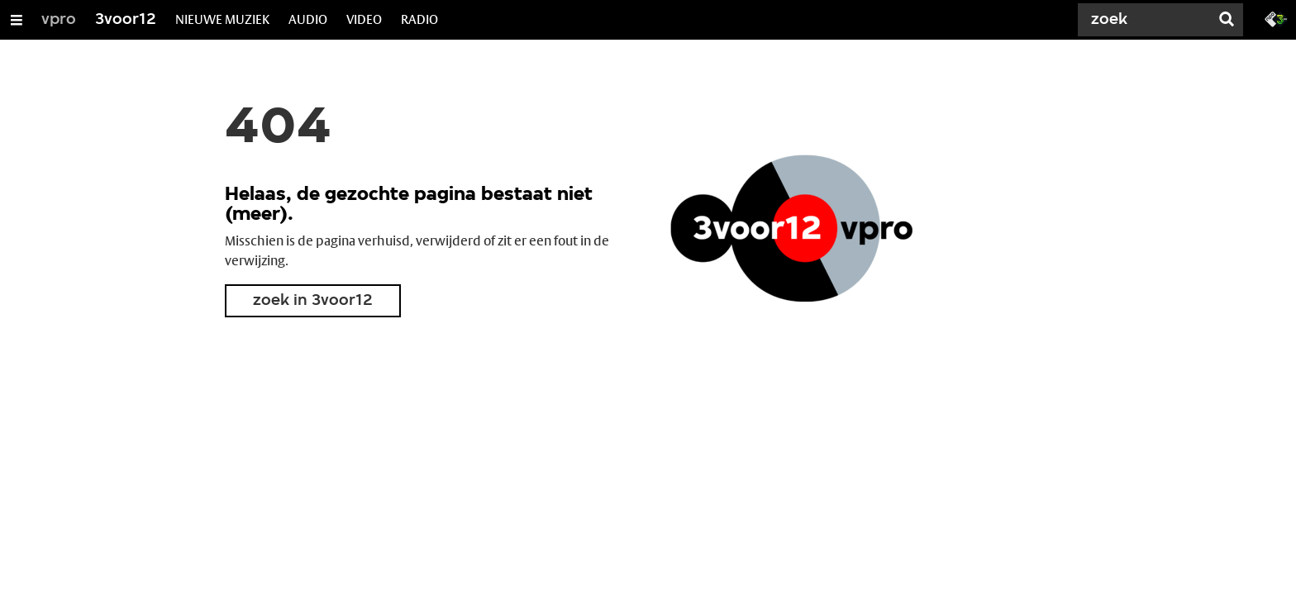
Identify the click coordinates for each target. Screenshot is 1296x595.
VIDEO (364, 19)
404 (278, 128)
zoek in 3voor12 (313, 301)
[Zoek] (1147, 19)
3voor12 (125, 20)
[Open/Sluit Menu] (16, 20)
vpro (58, 20)
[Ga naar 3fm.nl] (1276, 18)
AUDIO (307, 19)
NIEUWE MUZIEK (222, 19)
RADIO (419, 19)
